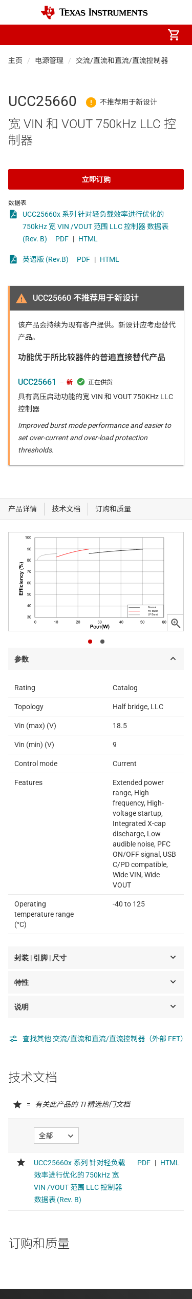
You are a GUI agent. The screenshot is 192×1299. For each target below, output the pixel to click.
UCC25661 (37, 382)
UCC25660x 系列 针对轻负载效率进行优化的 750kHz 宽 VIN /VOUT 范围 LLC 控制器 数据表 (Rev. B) (95, 226)
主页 (15, 60)
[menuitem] (87, 35)
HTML (88, 239)
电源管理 (49, 60)
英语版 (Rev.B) (46, 259)
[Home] (94, 12)
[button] (18, 35)
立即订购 (96, 179)
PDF (62, 239)
